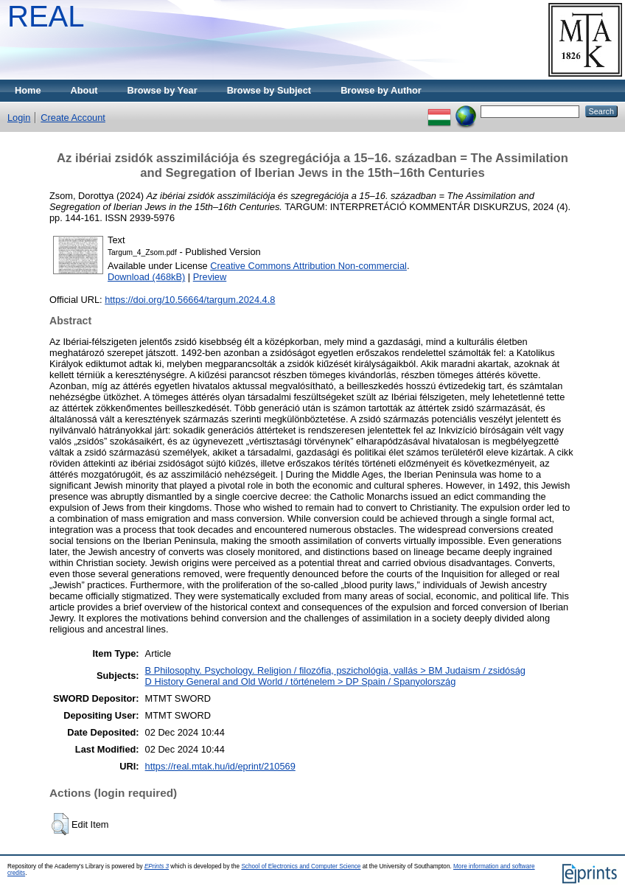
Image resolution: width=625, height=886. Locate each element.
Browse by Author (381, 90)
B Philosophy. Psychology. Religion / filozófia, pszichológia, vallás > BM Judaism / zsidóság (335, 670)
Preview (210, 276)
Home (28, 90)
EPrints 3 (156, 866)
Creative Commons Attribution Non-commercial (308, 265)
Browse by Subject (269, 90)
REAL (46, 16)
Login (18, 117)
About (84, 90)
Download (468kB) (146, 276)
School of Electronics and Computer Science (300, 866)
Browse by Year (163, 90)
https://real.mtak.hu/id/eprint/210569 (220, 766)
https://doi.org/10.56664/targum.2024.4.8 (190, 299)
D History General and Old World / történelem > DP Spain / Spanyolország (300, 681)
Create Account (73, 117)
